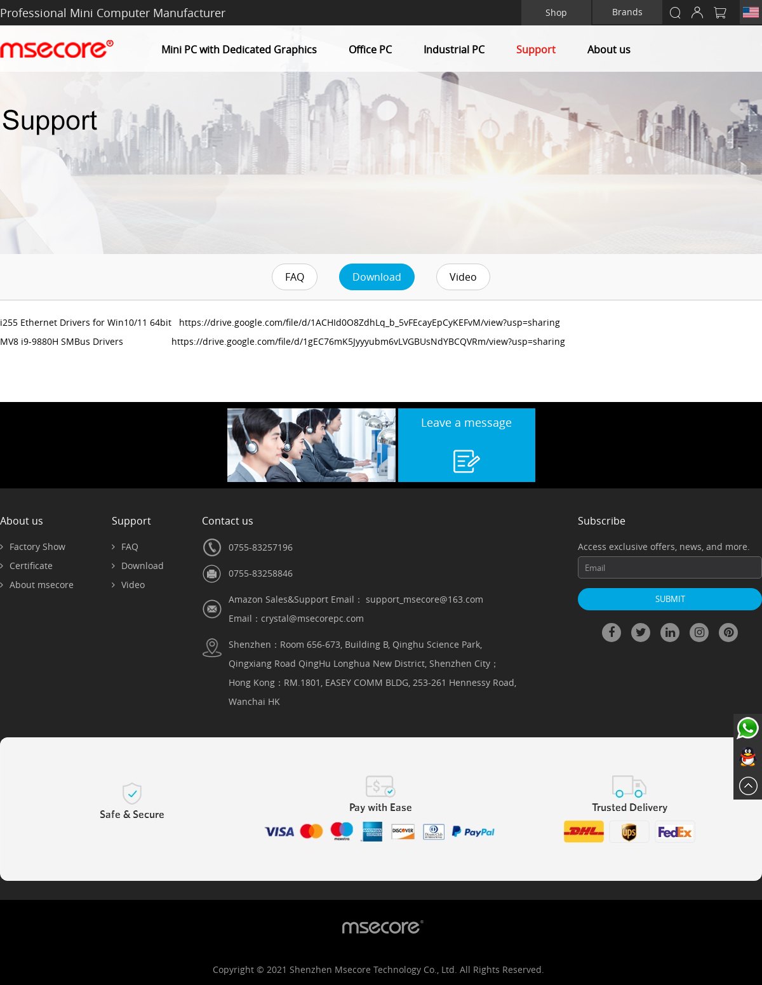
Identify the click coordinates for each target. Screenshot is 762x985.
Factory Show (32, 546)
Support (536, 50)
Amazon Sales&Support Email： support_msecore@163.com (356, 599)
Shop (556, 12)
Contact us (227, 521)
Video (463, 277)
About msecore (37, 585)
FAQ (294, 277)
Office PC (370, 50)
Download (376, 277)
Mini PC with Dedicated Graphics (239, 50)
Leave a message (466, 422)
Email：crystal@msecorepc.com (296, 618)
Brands (627, 12)
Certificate (26, 566)
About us (609, 50)
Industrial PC (454, 50)
